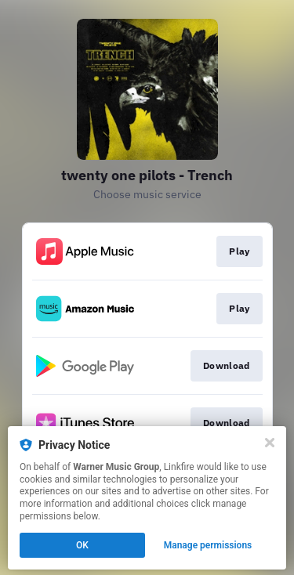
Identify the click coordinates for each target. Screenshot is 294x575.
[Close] (269, 442)
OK (82, 545)
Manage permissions (208, 545)
